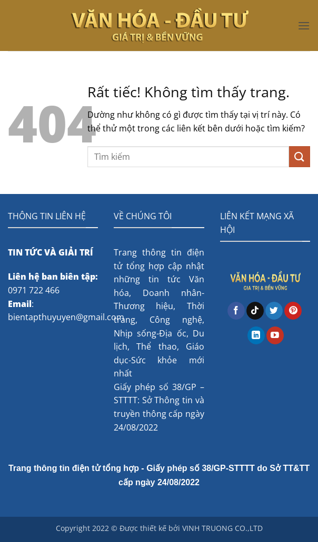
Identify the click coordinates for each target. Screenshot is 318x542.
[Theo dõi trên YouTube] (275, 335)
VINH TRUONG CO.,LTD (222, 528)
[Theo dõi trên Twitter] (274, 311)
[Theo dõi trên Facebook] (236, 311)
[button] (303, 25)
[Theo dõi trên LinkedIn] (256, 335)
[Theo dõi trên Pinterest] (293, 311)
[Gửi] (299, 156)
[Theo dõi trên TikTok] (255, 311)
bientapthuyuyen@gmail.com (66, 317)
